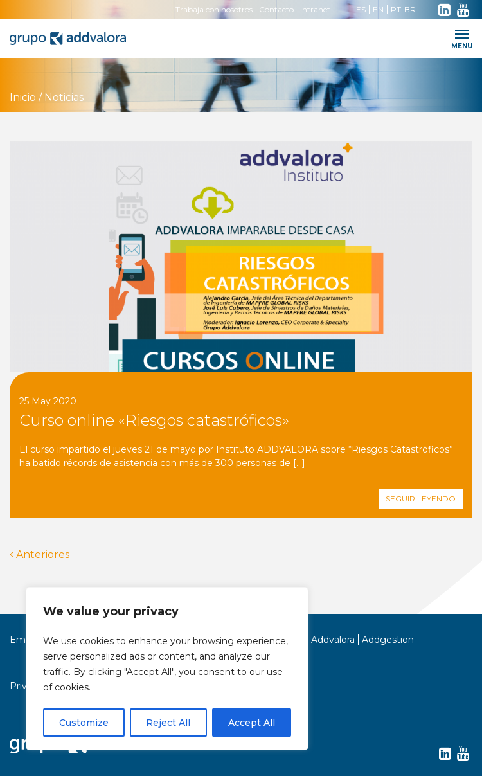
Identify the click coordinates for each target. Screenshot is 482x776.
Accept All (251, 722)
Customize (84, 722)
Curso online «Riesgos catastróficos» (154, 420)
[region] (167, 668)
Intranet (315, 9)
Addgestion (388, 639)
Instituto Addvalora (312, 639)
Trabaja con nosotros (214, 9)
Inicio (23, 97)
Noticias (64, 97)
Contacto (276, 9)
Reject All (168, 722)
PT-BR (403, 9)
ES (361, 9)
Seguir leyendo (421, 498)
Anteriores (39, 554)
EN (378, 9)
